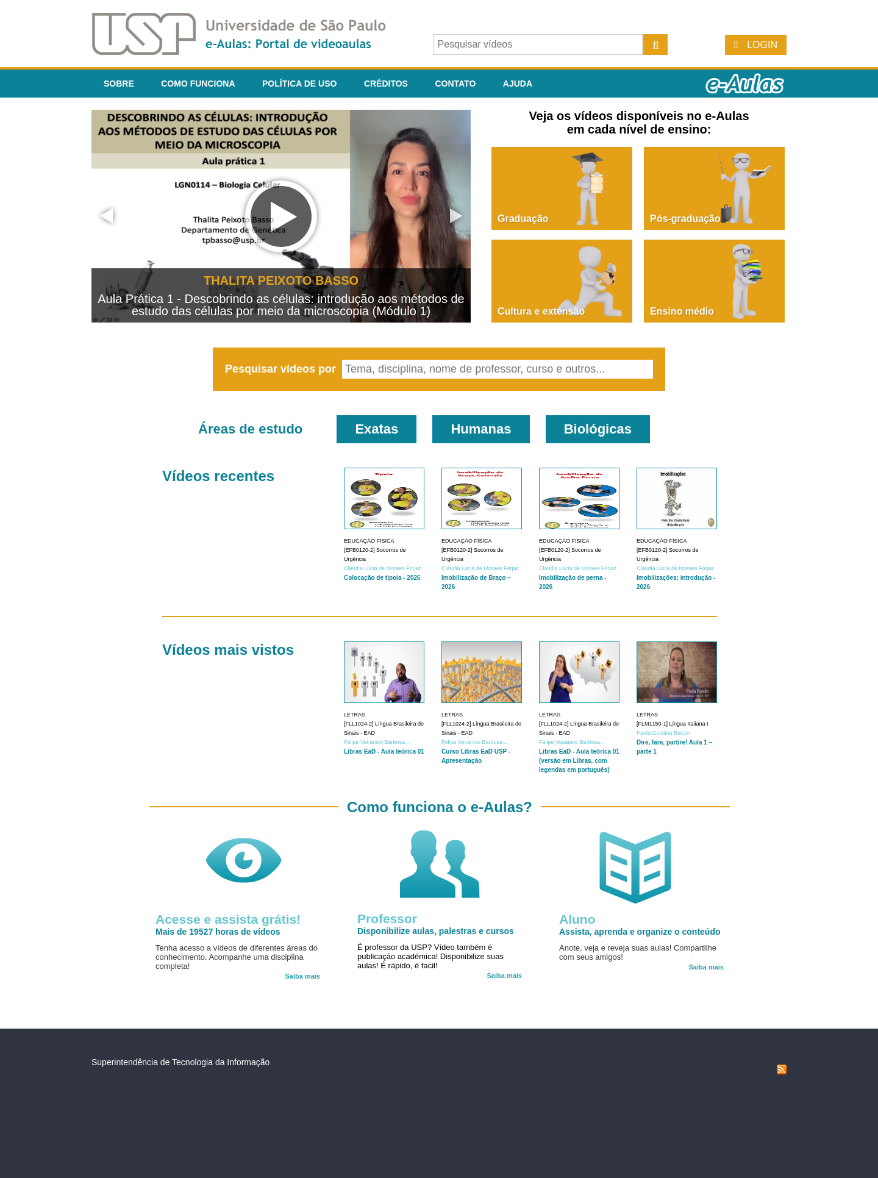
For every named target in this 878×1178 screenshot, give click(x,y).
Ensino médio (682, 311)
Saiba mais (302, 976)
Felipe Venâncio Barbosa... (377, 742)
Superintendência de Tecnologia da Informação (180, 1062)
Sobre (119, 83)
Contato (455, 83)
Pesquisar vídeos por (282, 369)
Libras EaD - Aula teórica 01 (384, 751)
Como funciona (198, 83)
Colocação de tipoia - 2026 (382, 577)
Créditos (386, 83)
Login (762, 45)
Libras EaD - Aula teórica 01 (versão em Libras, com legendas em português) (579, 760)
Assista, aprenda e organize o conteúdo (640, 932)
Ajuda (517, 83)
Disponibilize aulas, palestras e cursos (435, 931)
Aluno (577, 919)
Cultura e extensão (541, 311)
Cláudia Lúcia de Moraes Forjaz (382, 568)
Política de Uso (299, 83)
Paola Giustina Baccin (663, 733)
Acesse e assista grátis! (228, 919)
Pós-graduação (685, 218)
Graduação (523, 218)
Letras (354, 715)
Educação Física (369, 541)
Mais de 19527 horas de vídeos (217, 932)
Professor (387, 919)
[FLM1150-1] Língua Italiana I (672, 724)
